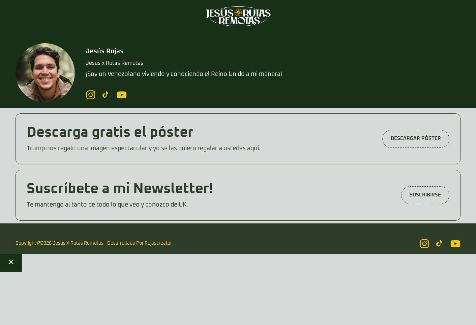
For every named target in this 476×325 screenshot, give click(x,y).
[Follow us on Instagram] (91, 95)
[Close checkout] (11, 263)
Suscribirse (425, 194)
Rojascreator (158, 243)
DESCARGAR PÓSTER (416, 138)
